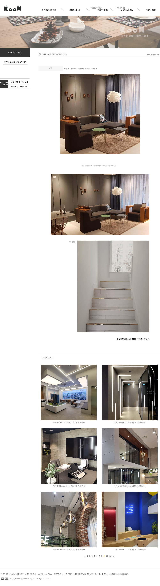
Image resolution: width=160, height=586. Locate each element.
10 (107, 556)
